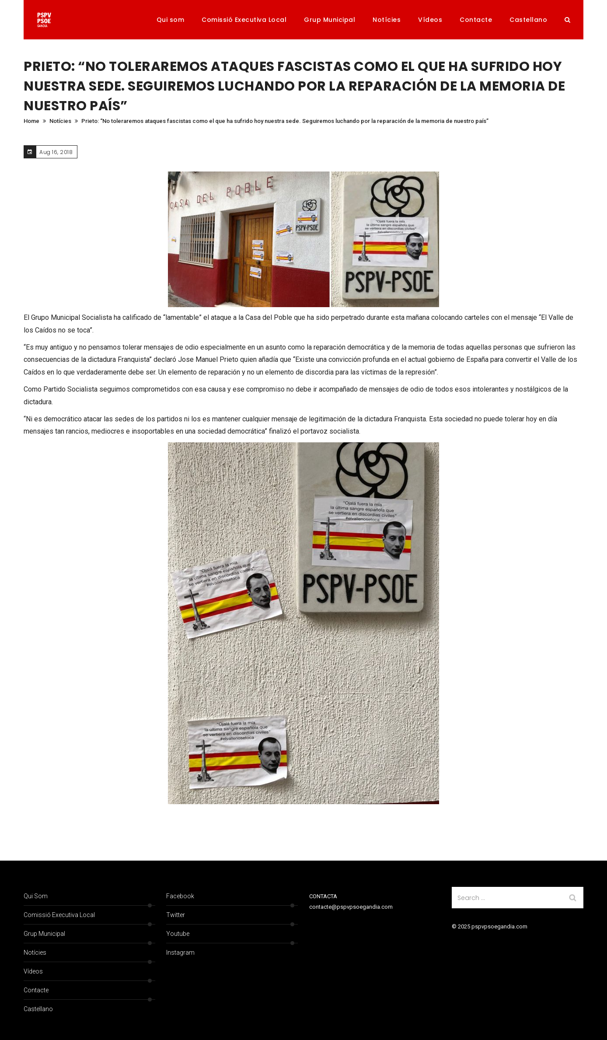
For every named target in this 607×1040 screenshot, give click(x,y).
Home (31, 121)
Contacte (476, 19)
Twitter (175, 914)
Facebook (180, 896)
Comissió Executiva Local (244, 19)
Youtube (177, 933)
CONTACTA (323, 896)
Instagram (180, 952)
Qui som (171, 19)
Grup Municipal (329, 19)
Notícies (387, 19)
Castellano (528, 19)
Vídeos (430, 19)
